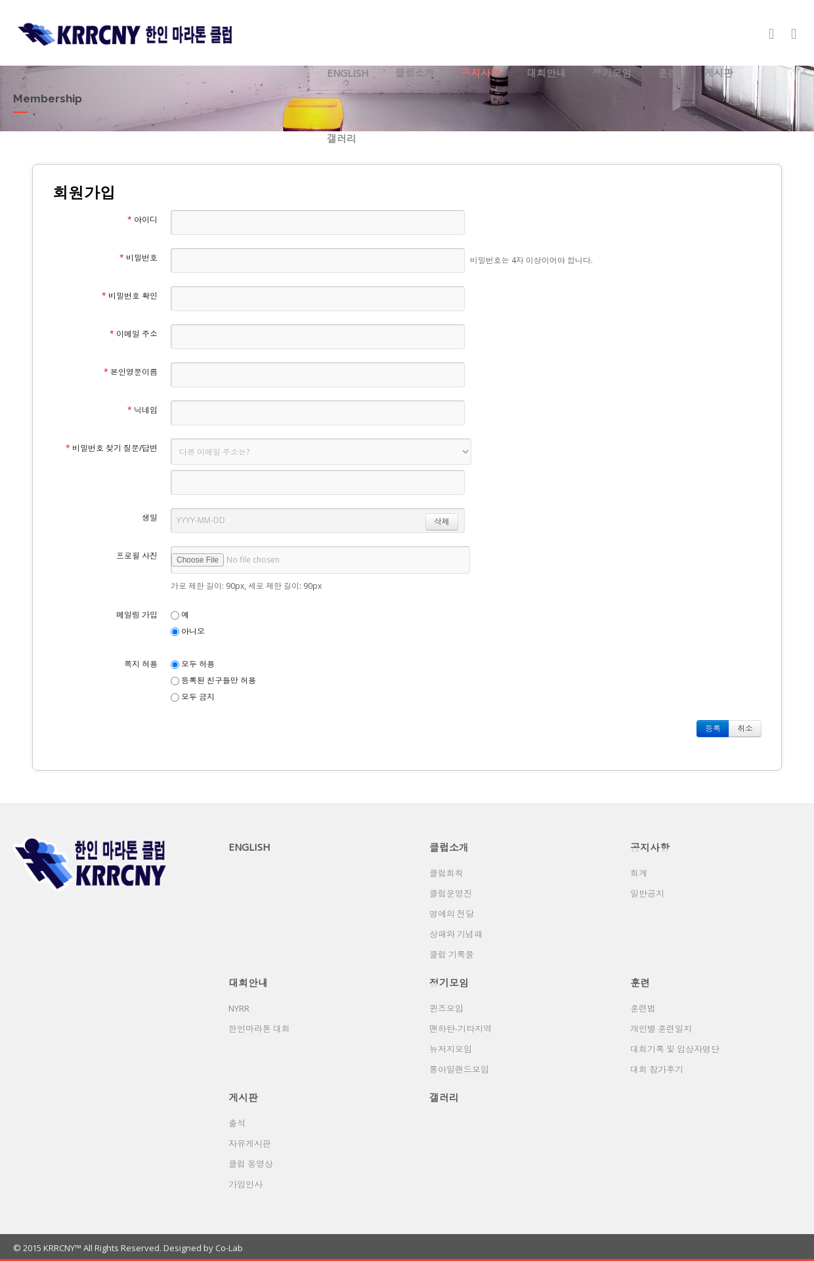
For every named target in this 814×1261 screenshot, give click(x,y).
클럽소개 (415, 72)
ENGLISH (348, 72)
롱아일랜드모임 (459, 1069)
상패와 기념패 (455, 934)
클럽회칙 (446, 873)
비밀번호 (138, 257)
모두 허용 (193, 664)
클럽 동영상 (250, 1164)
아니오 (188, 631)
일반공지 (647, 893)
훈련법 (643, 1008)
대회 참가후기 (656, 1069)
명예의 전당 (451, 914)
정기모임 (612, 72)
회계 (638, 873)
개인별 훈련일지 (661, 1029)
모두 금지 (193, 696)
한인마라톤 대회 (259, 1029)
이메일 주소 (134, 333)
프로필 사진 (137, 555)
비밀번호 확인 (130, 295)
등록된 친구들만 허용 (213, 680)
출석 (237, 1123)
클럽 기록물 (451, 954)
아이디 (142, 219)
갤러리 (341, 138)
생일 (150, 517)
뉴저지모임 (450, 1049)
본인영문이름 (131, 371)
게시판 (718, 72)
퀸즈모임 (446, 1008)
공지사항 (480, 72)
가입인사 (245, 1184)
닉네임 (142, 410)
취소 (745, 728)
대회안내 (546, 72)
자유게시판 (249, 1143)
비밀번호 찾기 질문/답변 (112, 448)
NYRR (238, 1008)
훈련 (667, 72)
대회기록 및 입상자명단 (674, 1049)
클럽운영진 (450, 893)
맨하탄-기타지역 (460, 1029)
